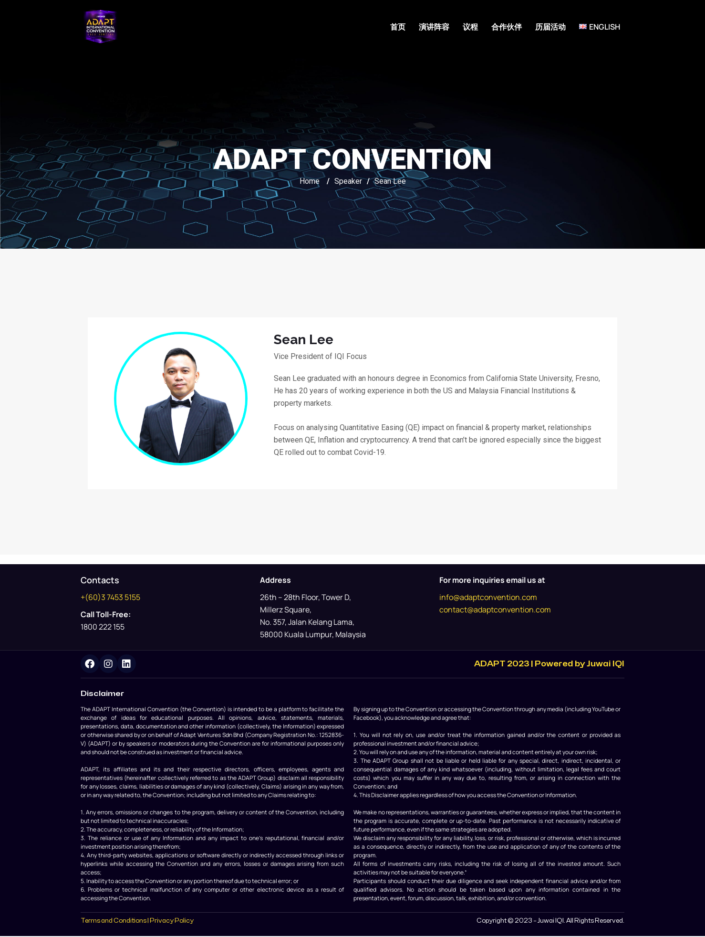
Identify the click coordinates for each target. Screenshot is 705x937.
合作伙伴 (506, 26)
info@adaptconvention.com (488, 597)
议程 (470, 26)
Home (310, 181)
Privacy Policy (172, 921)
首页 (397, 26)
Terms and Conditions (113, 921)
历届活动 (550, 26)
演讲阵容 (434, 26)
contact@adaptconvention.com (495, 609)
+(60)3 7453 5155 (110, 597)
